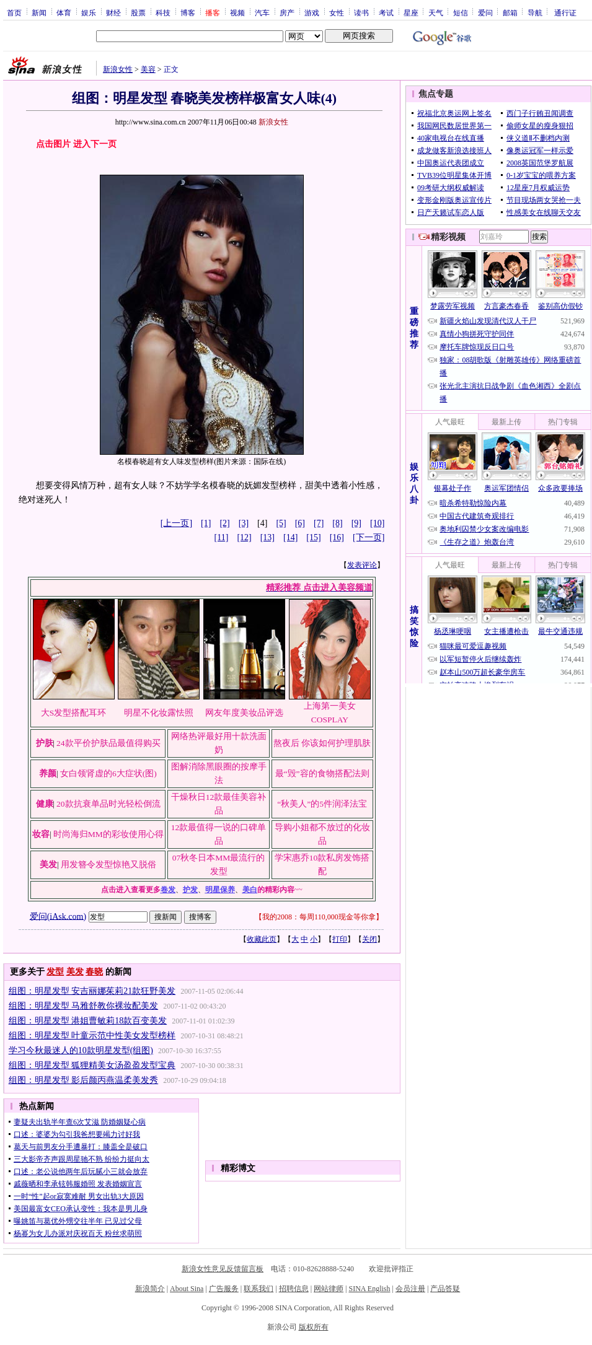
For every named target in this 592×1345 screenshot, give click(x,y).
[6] (300, 523)
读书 (361, 12)
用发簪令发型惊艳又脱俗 (108, 864)
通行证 (565, 12)
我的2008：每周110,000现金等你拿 (319, 917)
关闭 (369, 939)
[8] (337, 523)
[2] (224, 523)
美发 (75, 971)
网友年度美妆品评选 (244, 712)
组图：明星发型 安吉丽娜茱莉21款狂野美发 (92, 991)
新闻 (39, 12)
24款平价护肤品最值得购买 (108, 743)
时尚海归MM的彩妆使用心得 (108, 834)
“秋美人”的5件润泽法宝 (322, 803)
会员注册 (410, 1288)
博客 (187, 12)
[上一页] (176, 523)
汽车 (262, 12)
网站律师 (328, 1288)
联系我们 (258, 1288)
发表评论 (362, 565)
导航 (535, 12)
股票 (138, 12)
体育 (63, 12)
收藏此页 (261, 939)
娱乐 (88, 12)
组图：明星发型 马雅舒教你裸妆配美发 (84, 1005)
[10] (377, 523)
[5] (281, 523)
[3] (244, 523)
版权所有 (314, 1327)
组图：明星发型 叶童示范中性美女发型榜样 (92, 1035)
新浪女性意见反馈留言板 (222, 1268)
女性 (336, 12)
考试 (386, 12)
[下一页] (368, 537)
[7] (319, 523)
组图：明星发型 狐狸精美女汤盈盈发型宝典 (92, 1065)
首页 (14, 12)
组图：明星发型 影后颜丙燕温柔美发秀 (84, 1080)
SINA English (369, 1288)
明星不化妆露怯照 (158, 712)
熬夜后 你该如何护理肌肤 (322, 743)
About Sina (186, 1288)
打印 (339, 939)
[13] (267, 537)
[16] (337, 537)
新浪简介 (150, 1288)
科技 (163, 12)
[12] (244, 537)
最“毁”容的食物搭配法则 (322, 773)
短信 (460, 12)
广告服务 (224, 1288)
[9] (356, 523)
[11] (221, 537)
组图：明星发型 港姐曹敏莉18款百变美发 (88, 1020)
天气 (435, 12)
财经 (113, 12)
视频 (237, 12)
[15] (313, 537)
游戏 (311, 12)
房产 (287, 12)
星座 (411, 12)
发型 (55, 971)
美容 (148, 69)
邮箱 (510, 12)
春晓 (94, 971)
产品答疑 (445, 1288)
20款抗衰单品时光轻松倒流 (108, 803)
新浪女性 (118, 69)
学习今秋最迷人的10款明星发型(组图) (81, 1050)
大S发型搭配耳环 (74, 712)
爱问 (485, 12)
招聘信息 (294, 1288)
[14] (290, 537)
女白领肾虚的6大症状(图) (108, 773)
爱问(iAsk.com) (58, 916)
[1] (206, 523)
